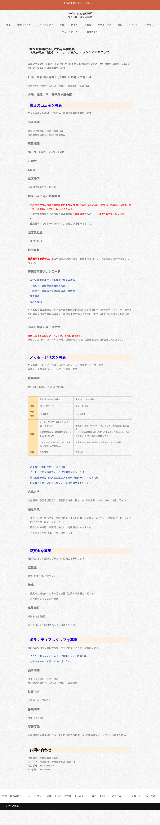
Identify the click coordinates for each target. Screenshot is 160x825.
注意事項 (34, 297)
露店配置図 (36, 303)
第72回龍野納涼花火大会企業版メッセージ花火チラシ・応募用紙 (64, 479)
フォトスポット (45, 24)
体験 (62, 24)
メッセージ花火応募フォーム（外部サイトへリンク (57, 474)
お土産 (87, 24)
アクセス (149, 24)
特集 (8, 24)
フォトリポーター (71, 32)
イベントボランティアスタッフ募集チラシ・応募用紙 (58, 658)
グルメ (74, 24)
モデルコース (104, 24)
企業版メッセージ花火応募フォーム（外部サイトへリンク (60, 485)
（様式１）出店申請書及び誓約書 (47, 286)
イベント (133, 24)
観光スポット (24, 24)
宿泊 (120, 24)
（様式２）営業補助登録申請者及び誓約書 (52, 292)
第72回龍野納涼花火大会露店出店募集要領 (52, 281)
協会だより (92, 32)
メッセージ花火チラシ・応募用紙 (47, 468)
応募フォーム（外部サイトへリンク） (50, 664)
